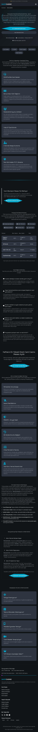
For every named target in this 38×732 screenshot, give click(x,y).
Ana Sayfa (4, 7)
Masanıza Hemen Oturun (13, 200)
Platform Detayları (6, 689)
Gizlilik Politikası (5, 704)
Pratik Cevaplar (23, 49)
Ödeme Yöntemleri (6, 691)
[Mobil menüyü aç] (35, 4)
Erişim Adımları (19, 52)
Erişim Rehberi (5, 693)
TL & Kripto (14, 49)
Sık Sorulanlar (5, 695)
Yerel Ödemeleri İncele (19, 32)
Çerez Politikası (5, 706)
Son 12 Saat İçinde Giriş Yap (19, 366)
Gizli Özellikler (6, 49)
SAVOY (7, 4)
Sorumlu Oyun (5, 708)
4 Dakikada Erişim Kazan (19, 28)
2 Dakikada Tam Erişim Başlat (19, 575)
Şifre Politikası (32, 49)
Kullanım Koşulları (5, 702)
